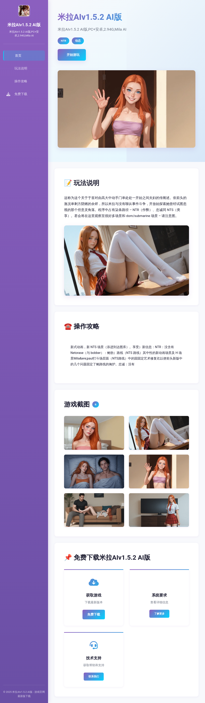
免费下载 (93, 614)
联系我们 (93, 676)
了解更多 (159, 613)
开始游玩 (73, 55)
